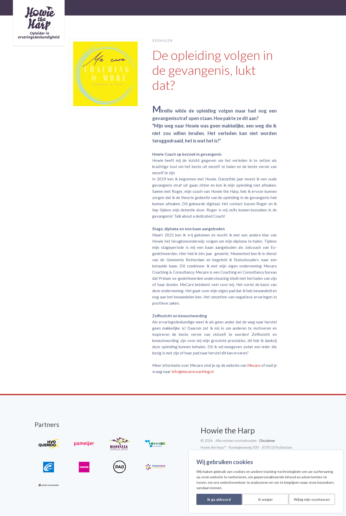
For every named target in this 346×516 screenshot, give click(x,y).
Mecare (253, 365)
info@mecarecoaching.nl (193, 371)
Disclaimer (267, 441)
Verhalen (162, 40)
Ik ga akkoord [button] (219, 499)
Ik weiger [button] (265, 499)
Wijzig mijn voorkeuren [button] (312, 499)
